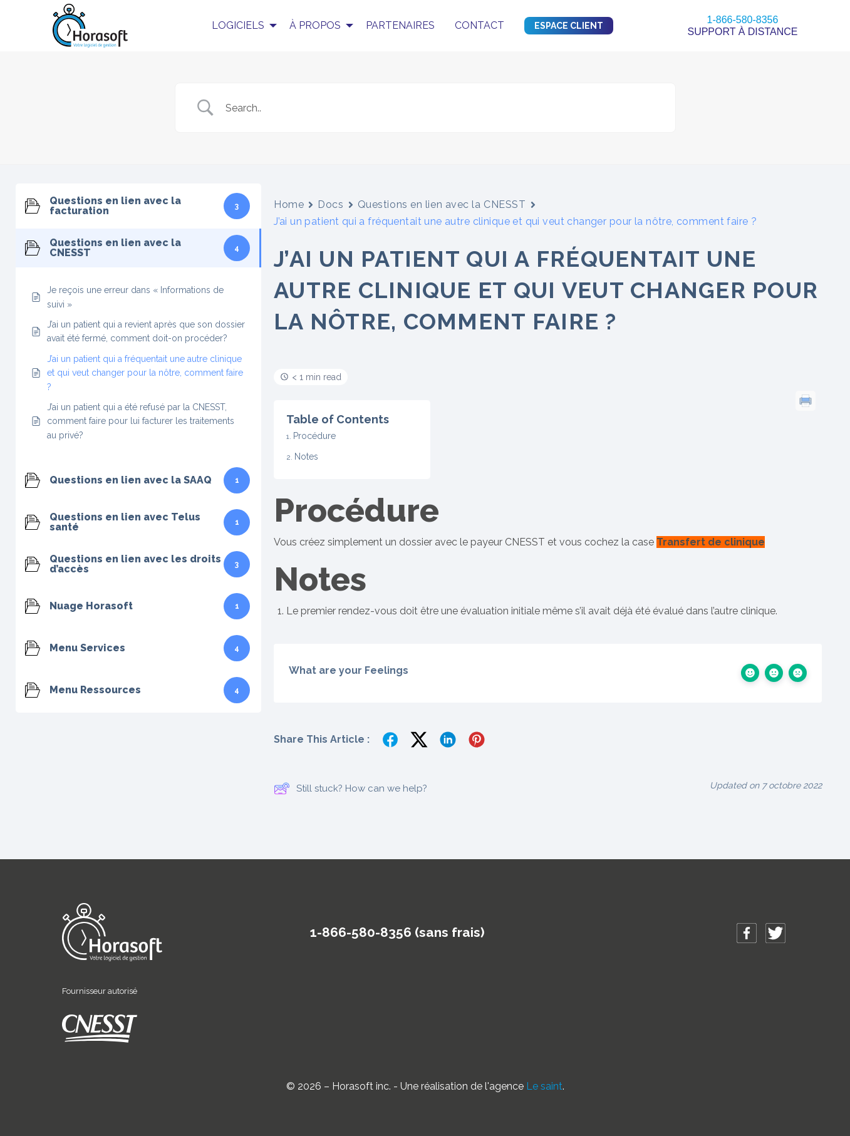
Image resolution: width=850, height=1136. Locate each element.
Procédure (314, 436)
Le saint (544, 1086)
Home (289, 204)
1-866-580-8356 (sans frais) (397, 932)
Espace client (568, 26)
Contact (479, 25)
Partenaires (400, 25)
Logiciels (238, 25)
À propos (315, 25)
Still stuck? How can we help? (350, 788)
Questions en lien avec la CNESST (442, 204)
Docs (330, 204)
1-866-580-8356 (743, 19)
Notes (306, 457)
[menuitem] (240, 26)
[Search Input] (441, 107)
